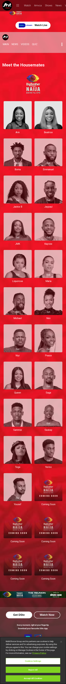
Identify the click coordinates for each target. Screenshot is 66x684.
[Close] (61, 641)
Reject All (33, 670)
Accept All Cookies (33, 678)
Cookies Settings (33, 661)
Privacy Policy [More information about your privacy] (39, 653)
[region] (33, 660)
